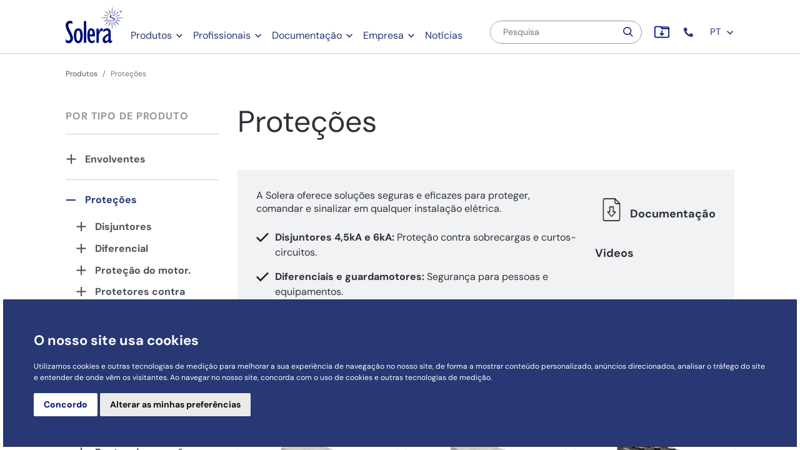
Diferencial (121, 248)
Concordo (66, 404)
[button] (690, 32)
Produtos (151, 35)
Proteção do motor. (143, 270)
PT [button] (722, 32)
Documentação (307, 35)
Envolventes (115, 159)
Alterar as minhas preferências (175, 404)
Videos (614, 253)
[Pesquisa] (553, 32)
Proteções (111, 199)
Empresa (383, 35)
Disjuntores (123, 226)
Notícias (443, 35)
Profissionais (222, 35)
